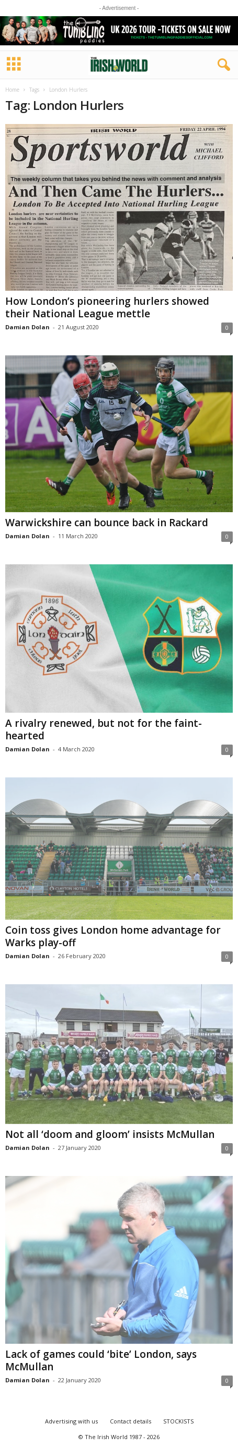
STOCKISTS (178, 1421)
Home (12, 89)
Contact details (130, 1421)
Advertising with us (71, 1421)
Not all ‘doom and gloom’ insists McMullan (109, 1134)
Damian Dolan (27, 327)
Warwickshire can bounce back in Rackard (106, 522)
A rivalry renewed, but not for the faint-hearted (103, 729)
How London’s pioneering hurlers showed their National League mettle (107, 307)
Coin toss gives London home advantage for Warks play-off (113, 936)
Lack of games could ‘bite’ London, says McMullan (101, 1360)
